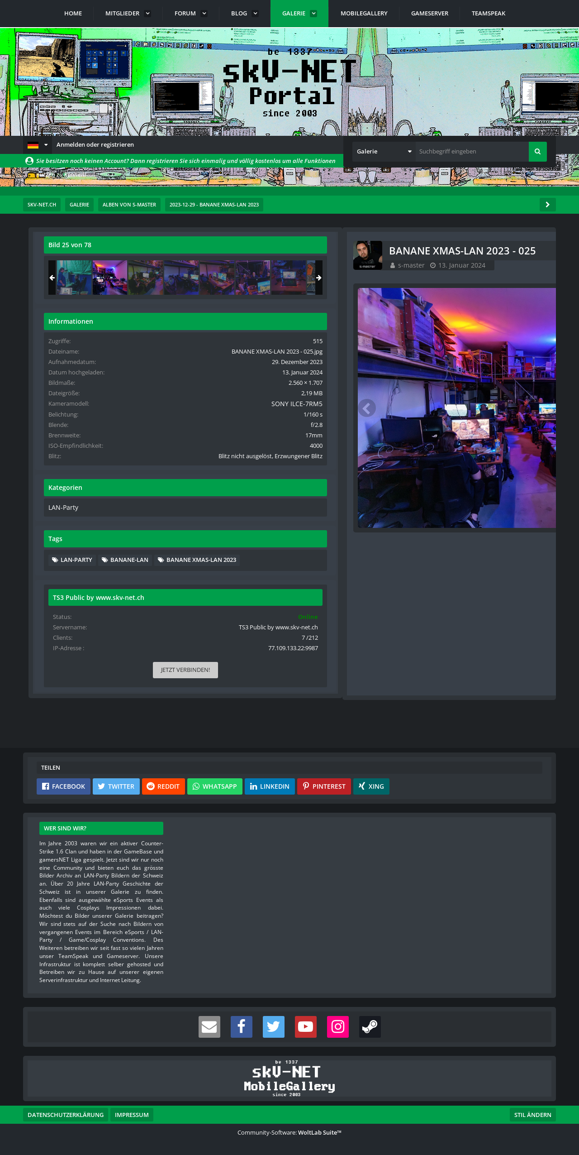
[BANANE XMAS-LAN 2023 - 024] (446, 277)
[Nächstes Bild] (366, 399)
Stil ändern (532, 1115)
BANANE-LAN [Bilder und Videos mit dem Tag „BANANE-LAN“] (501, 576)
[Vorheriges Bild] (50, 399)
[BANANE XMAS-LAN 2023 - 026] (517, 277)
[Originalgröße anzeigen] (365, 250)
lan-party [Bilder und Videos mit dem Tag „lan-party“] (448, 576)
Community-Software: (289, 1132)
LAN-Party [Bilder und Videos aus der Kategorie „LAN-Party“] (434, 524)
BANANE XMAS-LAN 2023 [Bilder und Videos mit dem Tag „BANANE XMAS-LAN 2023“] (467, 590)
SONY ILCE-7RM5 (515, 412)
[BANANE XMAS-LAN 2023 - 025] (482, 277)
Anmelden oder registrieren (95, 144)
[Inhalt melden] (368, 541)
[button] (37, 145)
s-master (92, 265)
